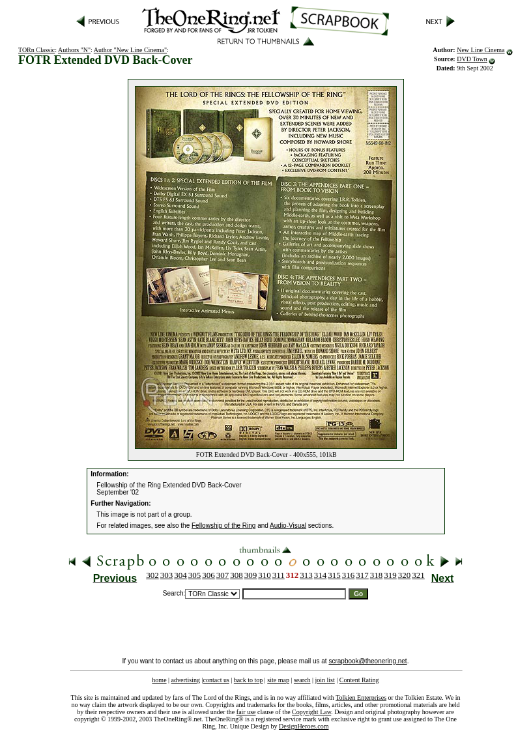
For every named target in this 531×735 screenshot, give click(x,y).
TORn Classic (36, 49)
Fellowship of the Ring (223, 525)
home (159, 680)
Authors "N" (74, 49)
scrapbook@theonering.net (367, 661)
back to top (248, 680)
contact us (216, 680)
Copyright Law (311, 711)
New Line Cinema (480, 49)
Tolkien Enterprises (361, 697)
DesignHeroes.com (303, 726)
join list (324, 680)
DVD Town (472, 59)
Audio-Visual (288, 525)
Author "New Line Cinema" (130, 49)
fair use (246, 711)
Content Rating (359, 680)
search (302, 680)
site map (278, 680)
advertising (185, 680)
